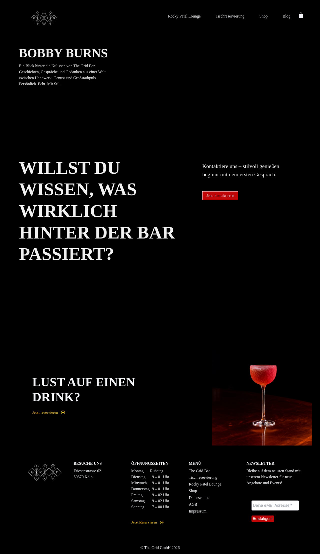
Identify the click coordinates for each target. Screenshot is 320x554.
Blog (286, 16)
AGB (193, 504)
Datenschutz (198, 498)
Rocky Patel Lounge (184, 16)
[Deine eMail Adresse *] (275, 505)
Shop (263, 16)
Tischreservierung (230, 16)
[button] (220, 195)
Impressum (197, 511)
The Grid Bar (199, 471)
